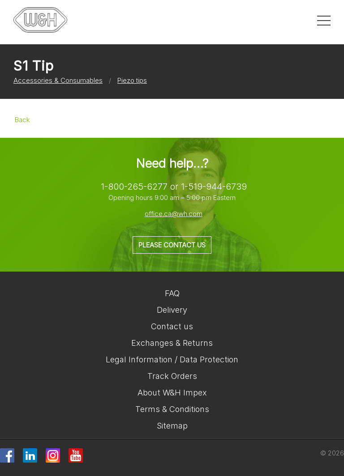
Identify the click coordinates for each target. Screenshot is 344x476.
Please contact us (172, 245)
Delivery (172, 309)
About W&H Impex (172, 392)
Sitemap (172, 425)
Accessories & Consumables (58, 80)
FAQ (172, 293)
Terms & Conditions (172, 409)
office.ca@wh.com (173, 213)
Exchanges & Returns (172, 343)
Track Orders (172, 376)
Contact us (172, 326)
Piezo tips (132, 80)
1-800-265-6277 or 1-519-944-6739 (174, 186)
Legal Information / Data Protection (172, 359)
